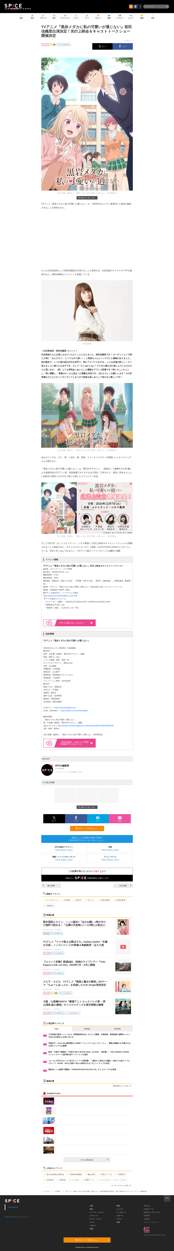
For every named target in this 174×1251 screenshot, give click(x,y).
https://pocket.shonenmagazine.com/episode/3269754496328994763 (86, 726)
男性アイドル (105, 1174)
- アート (92, 1222)
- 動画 (118, 1206)
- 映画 (91, 1229)
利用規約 (147, 1219)
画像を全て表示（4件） (87, 198)
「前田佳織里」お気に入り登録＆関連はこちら (76, 743)
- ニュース (119, 1209)
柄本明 (61, 1180)
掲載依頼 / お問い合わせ (152, 1212)
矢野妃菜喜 (119, 900)
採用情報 (147, 1215)
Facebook (13, 1207)
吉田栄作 (49, 1180)
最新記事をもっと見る (122, 1086)
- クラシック (93, 1215)
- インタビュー (121, 1212)
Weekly (87, 1029)
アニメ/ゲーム (51, 900)
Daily (57, 1029)
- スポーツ (92, 1225)
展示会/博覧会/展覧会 (54, 1174)
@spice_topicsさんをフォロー (17, 1217)
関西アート (88, 1180)
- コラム (118, 1219)
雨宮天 (77, 900)
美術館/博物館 (75, 1174)
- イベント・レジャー (96, 1212)
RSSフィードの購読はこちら (89, 828)
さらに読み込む (95, 1160)
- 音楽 (91, 1206)
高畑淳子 (121, 1174)
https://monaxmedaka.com (65, 708)
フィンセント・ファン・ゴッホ (112, 1180)
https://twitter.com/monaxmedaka (74, 711)
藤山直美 (90, 1174)
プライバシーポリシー (151, 1222)
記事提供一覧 (148, 1209)
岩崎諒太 (49, 906)
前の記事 (49, 886)
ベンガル (74, 1180)
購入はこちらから (76, 623)
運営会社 (147, 1206)
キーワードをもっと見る (121, 1185)
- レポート (119, 1215)
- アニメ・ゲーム (95, 1219)
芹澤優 (66, 900)
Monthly (117, 1029)
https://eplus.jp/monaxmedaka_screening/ (60, 596)
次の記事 (125, 886)
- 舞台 (91, 1209)
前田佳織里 (104, 900)
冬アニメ (90, 900)
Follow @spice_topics (64, 850)
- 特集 (118, 1222)
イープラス (46, 1191)
